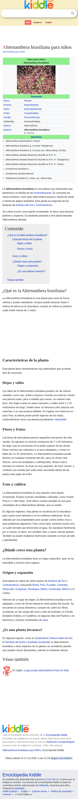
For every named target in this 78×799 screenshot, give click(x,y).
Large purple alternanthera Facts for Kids (46, 670)
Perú (42, 585)
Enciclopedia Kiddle (56, 735)
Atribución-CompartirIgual (60, 742)
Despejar (66, 13)
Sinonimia (36, 137)
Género (7, 125)
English (48, 22)
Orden (6, 113)
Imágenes (37, 22)
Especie (7, 130)
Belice (44, 589)
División (7, 105)
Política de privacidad (61, 791)
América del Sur (24, 205)
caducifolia (60, 419)
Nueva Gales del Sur (61, 638)
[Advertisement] (39, 34)
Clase (6, 109)
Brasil (36, 585)
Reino (6, 100)
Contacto (7, 794)
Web (28, 22)
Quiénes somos (39, 791)
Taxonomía (36, 96)
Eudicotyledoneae (33, 109)
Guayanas (21, 589)
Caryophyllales (31, 113)
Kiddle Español (10, 791)
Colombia (62, 585)
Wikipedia (44, 785)
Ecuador (51, 585)
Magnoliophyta (31, 105)
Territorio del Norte (15, 642)
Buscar (72, 13)
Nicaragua (33, 589)
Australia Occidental (39, 642)
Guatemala (55, 589)
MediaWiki (20, 788)
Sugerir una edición (61, 758)
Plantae (28, 100)
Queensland (41, 638)
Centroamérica (44, 205)
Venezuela (8, 589)
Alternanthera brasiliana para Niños (21, 750)
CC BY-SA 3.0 (51, 779)
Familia (6, 117)
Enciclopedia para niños (14, 51)
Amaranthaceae (32, 117)
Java (45, 620)
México (66, 589)
